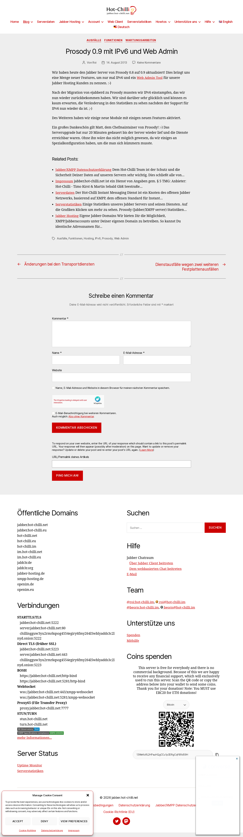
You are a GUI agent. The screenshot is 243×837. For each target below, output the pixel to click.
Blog (26, 27)
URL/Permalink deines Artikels (70, 462)
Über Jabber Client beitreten (151, 568)
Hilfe (208, 27)
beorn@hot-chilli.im (178, 612)
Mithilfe (133, 645)
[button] (88, 795)
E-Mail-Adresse (134, 357)
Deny (44, 821)
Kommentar (60, 323)
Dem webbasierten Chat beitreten (155, 573)
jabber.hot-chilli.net (125, 802)
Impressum (73, 830)
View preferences (74, 821)
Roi (94, 68)
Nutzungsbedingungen (96, 810)
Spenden (133, 639)
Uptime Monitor (29, 770)
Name (57, 357)
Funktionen (113, 45)
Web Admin (121, 243)
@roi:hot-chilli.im (140, 606)
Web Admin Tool (150, 83)
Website (57, 375)
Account (94, 27)
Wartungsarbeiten (141, 45)
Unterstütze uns (186, 27)
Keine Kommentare (149, 68)
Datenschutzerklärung (52, 830)
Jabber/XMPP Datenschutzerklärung (181, 810)
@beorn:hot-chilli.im (143, 612)
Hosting (89, 243)
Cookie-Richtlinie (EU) (119, 816)
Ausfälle (93, 45)
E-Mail (132, 579)
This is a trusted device (216, 797)
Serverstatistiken (139, 27)
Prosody (107, 243)
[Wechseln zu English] (226, 27)
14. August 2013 (116, 68)
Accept (18, 821)
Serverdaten (46, 27)
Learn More (146, 454)
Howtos (161, 27)
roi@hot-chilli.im (171, 606)
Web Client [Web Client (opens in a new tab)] (115, 27)
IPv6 (98, 243)
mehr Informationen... (34, 743)
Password (204, 786)
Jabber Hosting (69, 27)
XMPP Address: (208, 775)
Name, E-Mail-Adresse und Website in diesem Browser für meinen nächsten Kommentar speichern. (112, 392)
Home (14, 27)
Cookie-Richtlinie (27, 830)
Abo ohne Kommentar (81, 421)
